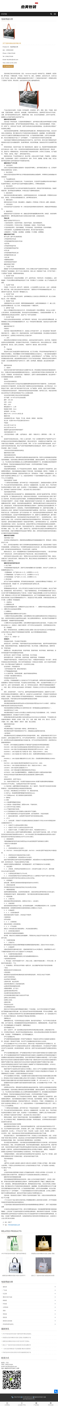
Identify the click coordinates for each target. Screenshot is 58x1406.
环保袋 (5, 1303)
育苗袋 (5, 1314)
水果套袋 (5, 1307)
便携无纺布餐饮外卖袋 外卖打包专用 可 (13, 1275)
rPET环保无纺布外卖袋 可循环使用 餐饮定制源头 (17, 1334)
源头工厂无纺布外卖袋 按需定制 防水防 (42, 1275)
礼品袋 (5, 1293)
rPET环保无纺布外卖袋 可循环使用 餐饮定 (13, 1253)
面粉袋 (5, 1317)
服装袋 (5, 1287)
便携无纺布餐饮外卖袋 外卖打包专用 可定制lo (16, 1341)
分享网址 (7, 1404)
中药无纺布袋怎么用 (14, 1225)
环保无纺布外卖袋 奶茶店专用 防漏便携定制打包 (17, 1352)
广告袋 (5, 1290)
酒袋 (4, 1310)
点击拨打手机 (21, 1404)
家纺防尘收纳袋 (7, 1321)
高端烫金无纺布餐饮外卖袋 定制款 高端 (42, 1253)
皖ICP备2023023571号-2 (29, 1399)
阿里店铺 (51, 1404)
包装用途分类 (8, 66)
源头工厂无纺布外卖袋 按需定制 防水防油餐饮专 (17, 1345)
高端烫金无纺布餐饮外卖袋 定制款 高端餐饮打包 (17, 1337)
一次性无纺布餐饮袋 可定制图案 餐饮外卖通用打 (17, 1348)
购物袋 (5, 1300)
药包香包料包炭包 (8, 1324)
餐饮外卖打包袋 (7, 1297)
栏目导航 (4, 14)
